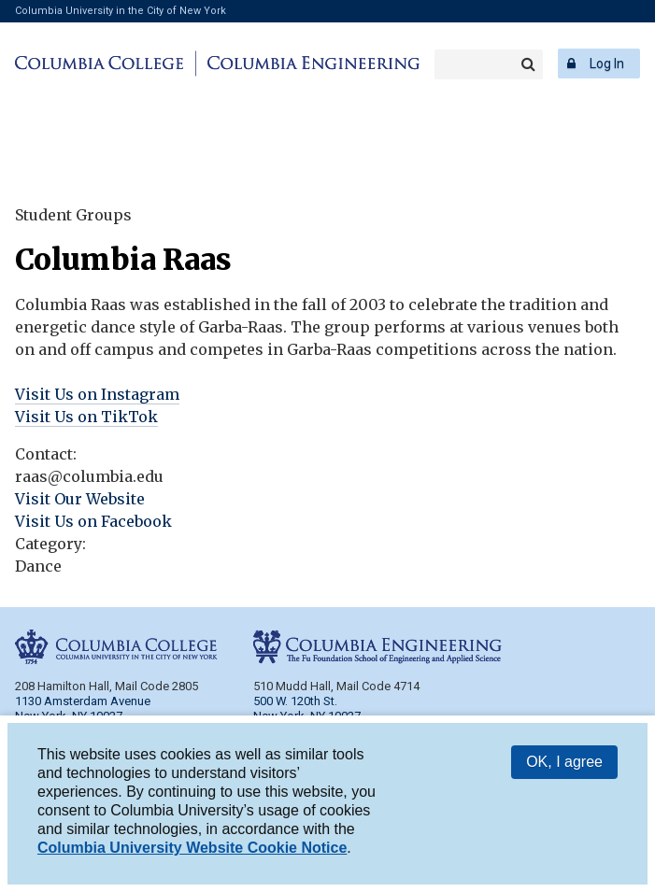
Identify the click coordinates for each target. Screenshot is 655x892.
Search (528, 64)
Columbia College (102, 63)
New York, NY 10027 (307, 716)
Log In (607, 63)
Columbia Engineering (311, 63)
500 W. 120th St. (295, 701)
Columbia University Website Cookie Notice (192, 855)
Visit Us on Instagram (97, 394)
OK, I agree (564, 769)
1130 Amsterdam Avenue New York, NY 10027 (82, 708)
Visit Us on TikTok (86, 416)
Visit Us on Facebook (93, 521)
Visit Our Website (80, 498)
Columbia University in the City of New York (120, 11)
